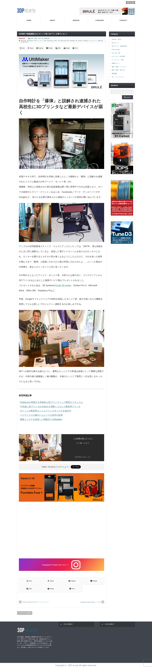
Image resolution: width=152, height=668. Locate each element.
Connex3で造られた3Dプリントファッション (35, 602)
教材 (99, 40)
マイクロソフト (92, 40)
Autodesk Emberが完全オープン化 (91, 602)
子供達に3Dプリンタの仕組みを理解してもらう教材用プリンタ (50, 406)
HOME (28, 20)
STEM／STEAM (82, 40)
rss (127, 2)
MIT (68, 40)
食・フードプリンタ (118, 77)
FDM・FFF (57, 40)
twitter (130, 2)
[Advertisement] (61, 530)
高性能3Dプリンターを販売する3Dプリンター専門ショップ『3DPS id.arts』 (109, 26)
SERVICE (76, 20)
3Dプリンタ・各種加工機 (119, 46)
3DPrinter (23, 40)
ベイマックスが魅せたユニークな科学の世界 (41, 415)
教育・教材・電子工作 (37, 38)
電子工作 (25, 42)
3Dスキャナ (115, 43)
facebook (133, 2)
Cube (45, 40)
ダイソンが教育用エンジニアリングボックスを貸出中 (45, 411)
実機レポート (116, 63)
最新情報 (47, 38)
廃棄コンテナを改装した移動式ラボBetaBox (41, 419)
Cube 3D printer (63, 285)
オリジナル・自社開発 (118, 56)
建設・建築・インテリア (119, 66)
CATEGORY (99, 20)
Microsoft (63, 40)
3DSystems (30, 40)
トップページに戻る (25, 613)
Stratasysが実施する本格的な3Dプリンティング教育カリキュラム (51, 402)
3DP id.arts (73, 665)
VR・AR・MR (116, 53)
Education (50, 40)
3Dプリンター (38, 40)
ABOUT (52, 20)
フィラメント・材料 (118, 60)
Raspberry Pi (73, 40)
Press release (116, 49)
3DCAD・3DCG (116, 39)
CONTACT (123, 20)
